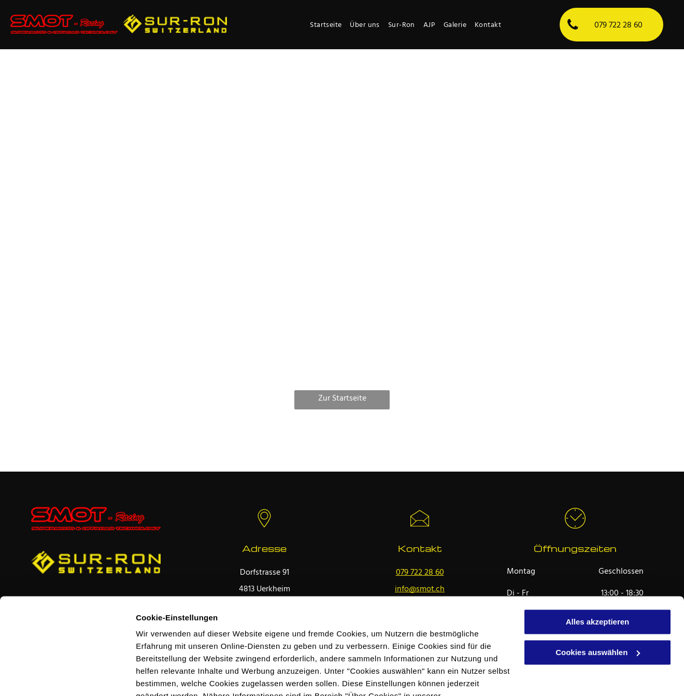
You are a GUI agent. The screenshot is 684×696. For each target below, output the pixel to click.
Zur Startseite (342, 398)
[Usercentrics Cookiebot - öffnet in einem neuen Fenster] (67, 676)
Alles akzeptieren (598, 560)
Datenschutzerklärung (179, 647)
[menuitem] (326, 25)
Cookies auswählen (172, 675)
